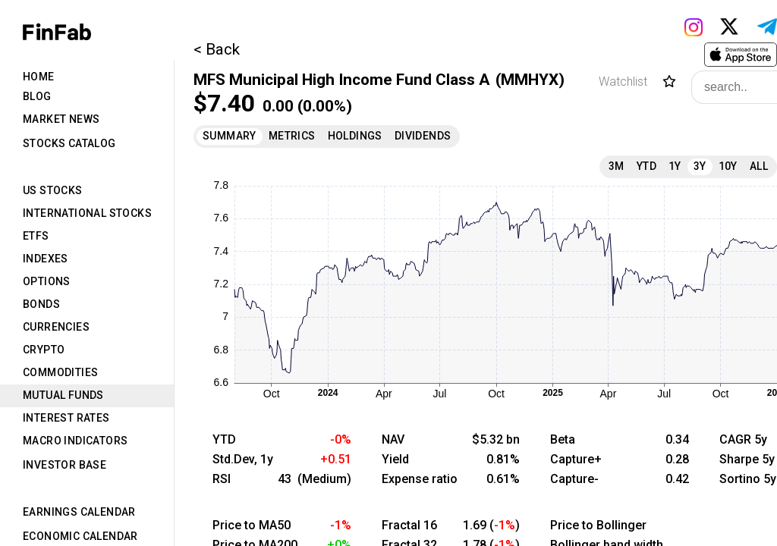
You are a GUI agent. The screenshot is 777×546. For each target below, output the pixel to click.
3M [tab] (616, 166)
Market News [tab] (61, 119)
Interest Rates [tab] (66, 418)
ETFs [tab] (36, 236)
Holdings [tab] (355, 136)
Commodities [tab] (60, 372)
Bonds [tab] (41, 304)
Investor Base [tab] (64, 465)
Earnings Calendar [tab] (79, 512)
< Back (216, 49)
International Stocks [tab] (87, 213)
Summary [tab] (229, 136)
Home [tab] (39, 77)
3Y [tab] (700, 166)
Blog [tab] (37, 96)
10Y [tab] (728, 166)
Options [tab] (47, 281)
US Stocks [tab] (53, 190)
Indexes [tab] (45, 259)
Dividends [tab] (423, 136)
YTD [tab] (646, 166)
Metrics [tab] (292, 136)
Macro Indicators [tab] (75, 441)
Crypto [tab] (43, 350)
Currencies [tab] (56, 327)
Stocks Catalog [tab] (69, 143)
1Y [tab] (674, 166)
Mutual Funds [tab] (63, 395)
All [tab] (759, 166)
